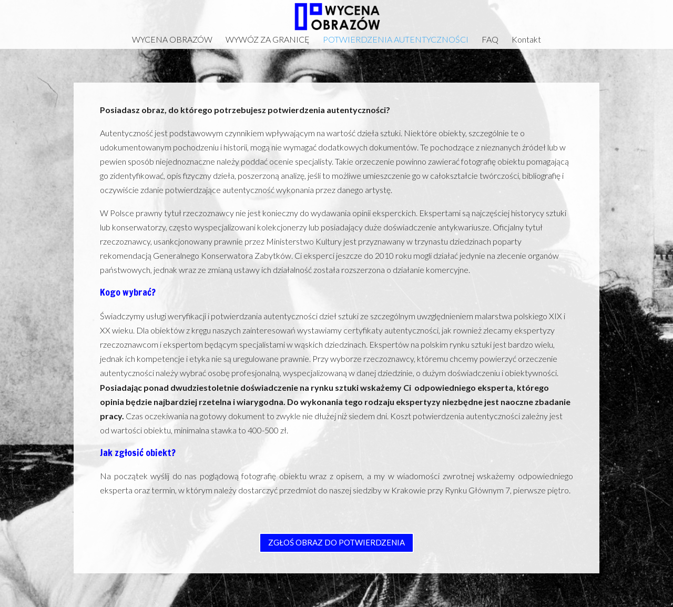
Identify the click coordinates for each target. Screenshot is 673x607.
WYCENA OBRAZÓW (172, 40)
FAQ (490, 40)
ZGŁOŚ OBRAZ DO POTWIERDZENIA (336, 542)
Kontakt (526, 40)
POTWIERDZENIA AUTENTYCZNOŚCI (395, 40)
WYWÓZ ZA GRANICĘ (268, 40)
